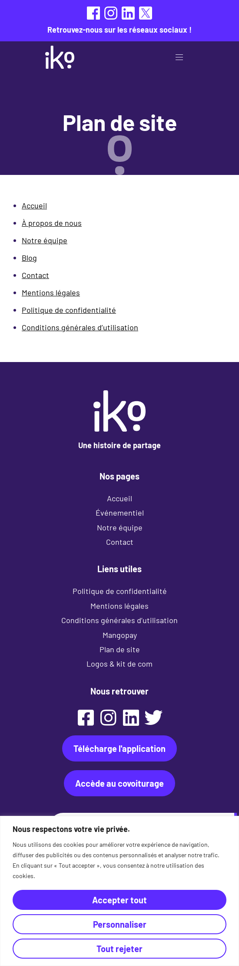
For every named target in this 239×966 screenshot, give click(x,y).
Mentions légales (51, 292)
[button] (182, 57)
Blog (29, 257)
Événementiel (120, 512)
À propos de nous (52, 223)
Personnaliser (119, 924)
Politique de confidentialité (69, 310)
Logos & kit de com (119, 663)
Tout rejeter (119, 948)
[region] (119, 891)
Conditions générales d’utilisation (80, 327)
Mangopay (120, 635)
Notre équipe (44, 240)
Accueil (34, 205)
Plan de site (120, 649)
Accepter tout (119, 900)
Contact (35, 275)
